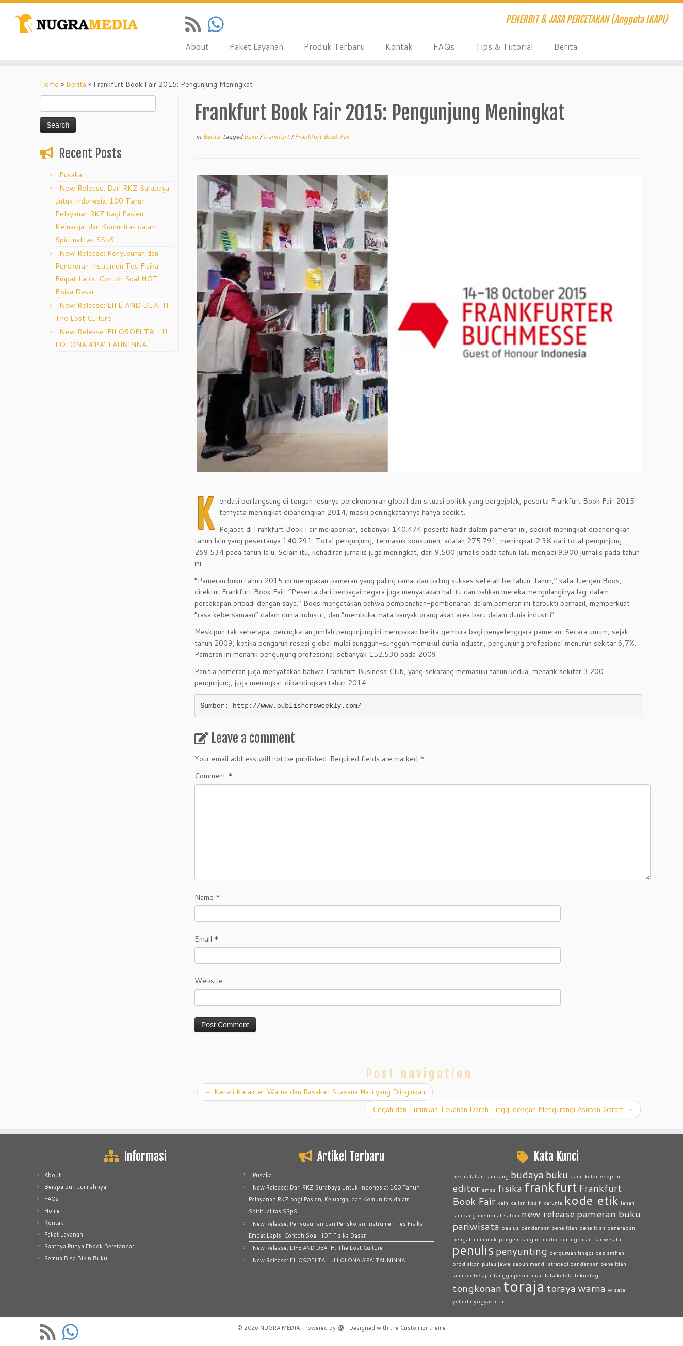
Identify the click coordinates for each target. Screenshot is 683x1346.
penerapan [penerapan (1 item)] (621, 1227)
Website (208, 981)
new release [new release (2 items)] (548, 1213)
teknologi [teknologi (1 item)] (587, 1275)
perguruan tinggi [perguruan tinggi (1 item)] (571, 1252)
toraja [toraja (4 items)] (524, 1285)
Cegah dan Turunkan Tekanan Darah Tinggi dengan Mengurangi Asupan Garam (502, 1109)
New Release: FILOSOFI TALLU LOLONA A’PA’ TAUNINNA (329, 1260)
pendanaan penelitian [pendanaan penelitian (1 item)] (549, 1227)
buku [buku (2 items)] (557, 1174)
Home (49, 84)
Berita (565, 46)
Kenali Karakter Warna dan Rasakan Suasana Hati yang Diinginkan (315, 1092)
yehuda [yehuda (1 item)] (461, 1301)
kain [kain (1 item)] (502, 1203)
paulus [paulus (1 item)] (510, 1227)
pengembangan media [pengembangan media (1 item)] (528, 1239)
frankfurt (277, 136)
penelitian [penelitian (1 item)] (592, 1227)
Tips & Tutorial (504, 46)
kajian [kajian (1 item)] (518, 1203)
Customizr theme (423, 1328)
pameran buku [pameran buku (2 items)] (609, 1213)
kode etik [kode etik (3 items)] (591, 1200)
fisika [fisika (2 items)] (510, 1188)
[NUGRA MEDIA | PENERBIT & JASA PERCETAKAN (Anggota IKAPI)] (79, 24)
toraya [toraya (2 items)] (561, 1288)
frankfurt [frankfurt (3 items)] (550, 1187)
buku (251, 136)
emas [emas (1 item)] (489, 1189)
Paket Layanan (256, 46)
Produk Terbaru (334, 46)
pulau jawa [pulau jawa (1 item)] (496, 1263)
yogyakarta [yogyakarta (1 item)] (488, 1301)
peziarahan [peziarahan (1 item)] (609, 1252)
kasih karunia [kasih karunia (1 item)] (545, 1203)
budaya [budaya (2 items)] (527, 1174)
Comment (213, 776)
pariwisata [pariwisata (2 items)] (475, 1226)
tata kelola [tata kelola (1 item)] (559, 1275)
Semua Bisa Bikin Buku (75, 1258)
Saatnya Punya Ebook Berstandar (89, 1246)
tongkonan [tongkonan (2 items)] (476, 1288)
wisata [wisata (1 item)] (616, 1289)
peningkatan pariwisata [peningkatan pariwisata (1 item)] (590, 1239)
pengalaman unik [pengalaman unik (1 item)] (474, 1239)
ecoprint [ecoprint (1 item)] (611, 1176)
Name (207, 897)
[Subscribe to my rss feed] (196, 24)
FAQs (443, 46)
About (197, 46)
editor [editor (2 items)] (466, 1188)
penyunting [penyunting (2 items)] (521, 1251)
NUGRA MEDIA (280, 1328)
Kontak (399, 46)
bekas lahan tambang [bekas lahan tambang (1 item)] (480, 1176)
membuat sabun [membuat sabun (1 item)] (498, 1215)
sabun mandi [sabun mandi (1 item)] (529, 1263)
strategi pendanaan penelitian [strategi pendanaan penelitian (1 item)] (587, 1263)
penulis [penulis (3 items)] (473, 1250)
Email (206, 939)
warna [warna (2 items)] (592, 1288)
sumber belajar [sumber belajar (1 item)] (472, 1275)
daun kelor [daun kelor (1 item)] (584, 1176)
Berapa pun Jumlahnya (75, 1187)
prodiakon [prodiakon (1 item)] (466, 1263)
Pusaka (70, 174)
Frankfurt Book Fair (322, 136)
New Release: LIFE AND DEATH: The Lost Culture (318, 1248)
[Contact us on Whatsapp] (219, 24)
